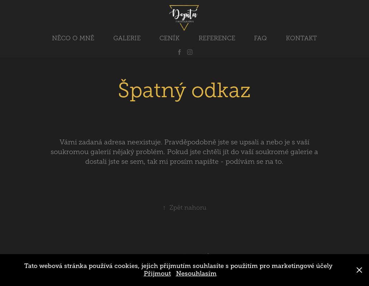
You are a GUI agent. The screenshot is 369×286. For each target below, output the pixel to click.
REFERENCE (217, 38)
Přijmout (157, 273)
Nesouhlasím (196, 273)
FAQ (260, 38)
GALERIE (127, 38)
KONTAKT (301, 38)
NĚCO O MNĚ (73, 38)
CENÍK (169, 38)
